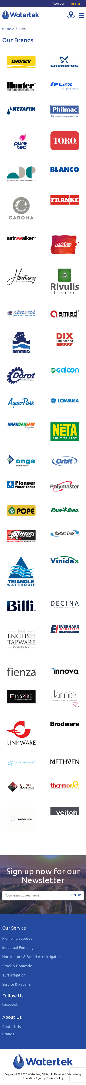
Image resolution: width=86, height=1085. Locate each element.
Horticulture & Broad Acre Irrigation (32, 957)
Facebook (10, 1004)
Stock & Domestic (17, 966)
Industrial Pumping (17, 947)
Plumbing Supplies (17, 938)
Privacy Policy (54, 1078)
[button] (81, 16)
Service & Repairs (16, 984)
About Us (58, 3)
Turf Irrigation (14, 975)
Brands (75, 3)
